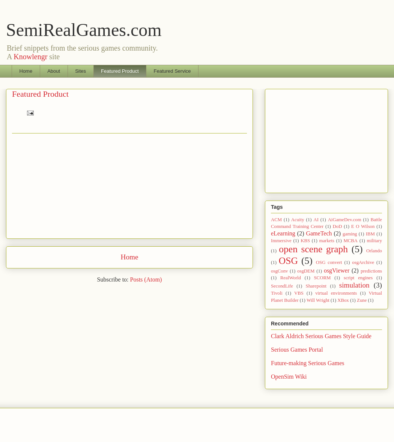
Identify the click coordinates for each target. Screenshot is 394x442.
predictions (371, 271)
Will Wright (318, 300)
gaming (350, 234)
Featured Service (172, 71)
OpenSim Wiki (289, 376)
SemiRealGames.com (84, 30)
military (374, 240)
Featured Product (119, 71)
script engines (358, 277)
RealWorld (290, 277)
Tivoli (277, 293)
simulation (354, 285)
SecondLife (282, 286)
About (53, 71)
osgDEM (305, 271)
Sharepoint (316, 286)
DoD (337, 226)
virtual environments (336, 293)
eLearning (283, 233)
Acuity (297, 219)
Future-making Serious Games (307, 363)
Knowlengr (30, 56)
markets (326, 240)
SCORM (322, 277)
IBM (370, 234)
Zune (362, 300)
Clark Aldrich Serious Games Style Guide (321, 336)
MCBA (350, 240)
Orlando (374, 250)
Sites (80, 71)
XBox (343, 300)
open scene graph (313, 249)
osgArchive (363, 262)
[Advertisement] (129, 186)
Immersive (281, 240)
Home (26, 71)
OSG (288, 260)
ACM (276, 219)
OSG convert (329, 262)
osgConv (279, 271)
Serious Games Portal (297, 349)
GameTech (319, 233)
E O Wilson (363, 226)
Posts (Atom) (146, 279)
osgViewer (336, 270)
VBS (299, 293)
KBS (305, 240)
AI (316, 219)
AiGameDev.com (344, 219)
